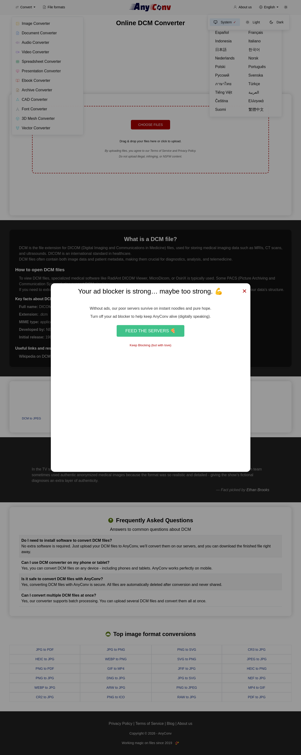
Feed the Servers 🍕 (150, 330)
